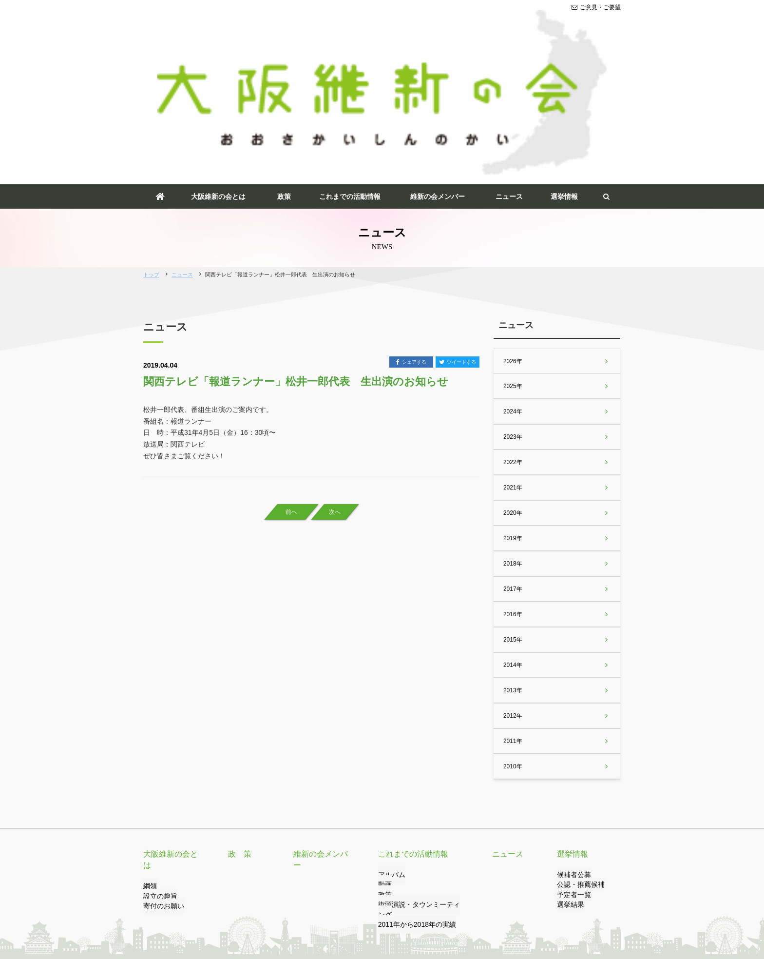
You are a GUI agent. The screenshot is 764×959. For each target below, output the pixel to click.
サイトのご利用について (330, 913)
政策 (284, 67)
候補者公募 (571, 746)
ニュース (509, 67)
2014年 (512, 535)
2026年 (512, 232)
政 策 (238, 725)
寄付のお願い (160, 766)
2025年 (512, 257)
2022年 (512, 333)
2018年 (512, 434)
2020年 (512, 383)
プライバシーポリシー (257, 913)
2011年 (512, 611)
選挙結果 (568, 775)
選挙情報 (564, 67)
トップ (151, 145)
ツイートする (457, 233)
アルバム (389, 746)
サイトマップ (391, 913)
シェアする (411, 233)
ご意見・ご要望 (596, 7)
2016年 (512, 485)
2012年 (512, 586)
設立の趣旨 (157, 756)
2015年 (512, 510)
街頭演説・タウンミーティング (419, 775)
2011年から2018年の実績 (411, 786)
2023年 (512, 307)
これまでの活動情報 (350, 67)
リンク (207, 913)
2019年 (512, 409)
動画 (384, 756)
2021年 (512, 358)
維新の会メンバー (437, 67)
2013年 (512, 561)
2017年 (512, 459)
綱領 (149, 746)
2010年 (512, 637)
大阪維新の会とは (218, 67)
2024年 (512, 282)
